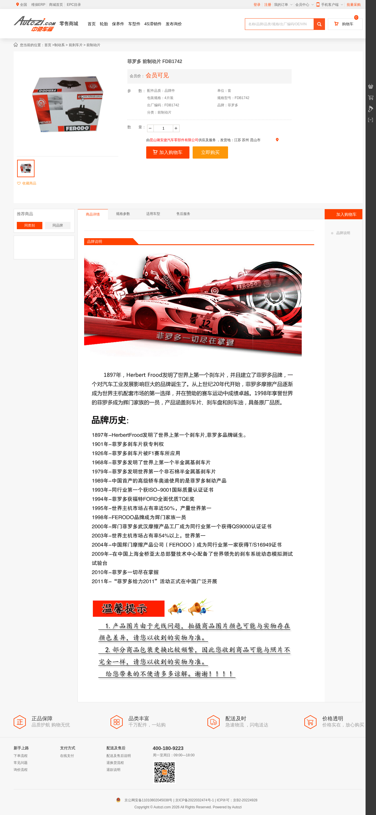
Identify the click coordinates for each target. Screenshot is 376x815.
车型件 (134, 23)
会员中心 (304, 5)
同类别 (29, 225)
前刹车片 (76, 45)
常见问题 (21, 763)
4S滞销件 (153, 23)
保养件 (118, 23)
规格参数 (123, 214)
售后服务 (183, 214)
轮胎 (104, 23)
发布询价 (174, 23)
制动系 (59, 45)
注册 (267, 5)
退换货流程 (115, 763)
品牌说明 (340, 233)
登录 (257, 5)
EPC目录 (74, 5)
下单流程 (21, 756)
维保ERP (38, 5)
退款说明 (113, 770)
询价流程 (21, 770)
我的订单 (283, 5)
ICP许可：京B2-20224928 (237, 800)
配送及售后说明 (118, 756)
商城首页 (56, 5)
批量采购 (354, 5)
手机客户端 (330, 5)
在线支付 (67, 756)
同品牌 (58, 225)
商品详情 (93, 214)
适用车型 (153, 214)
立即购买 (210, 152)
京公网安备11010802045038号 (145, 800)
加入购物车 (167, 152)
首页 (92, 23)
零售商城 (68, 23)
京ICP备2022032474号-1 (194, 800)
